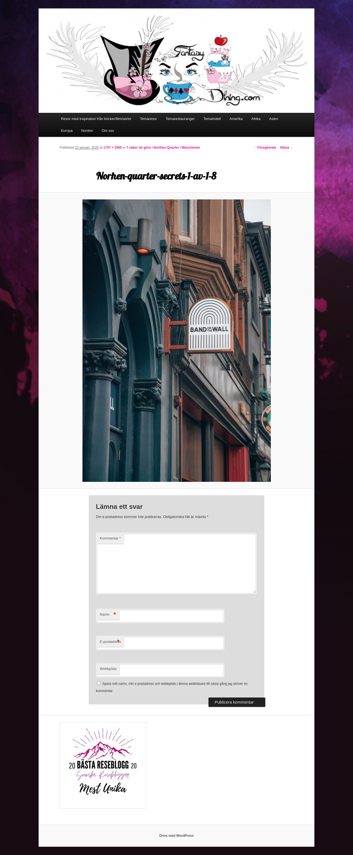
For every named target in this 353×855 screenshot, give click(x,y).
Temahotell (212, 119)
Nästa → (286, 147)
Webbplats (108, 669)
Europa (67, 131)
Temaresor (148, 119)
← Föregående (264, 147)
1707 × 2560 (112, 147)
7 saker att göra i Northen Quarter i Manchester (163, 147)
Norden (87, 131)
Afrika (255, 119)
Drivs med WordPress (176, 836)
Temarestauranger (180, 119)
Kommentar (110, 538)
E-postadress (110, 642)
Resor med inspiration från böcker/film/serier (96, 119)
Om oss (108, 131)
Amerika (236, 119)
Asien (273, 119)
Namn (108, 615)
